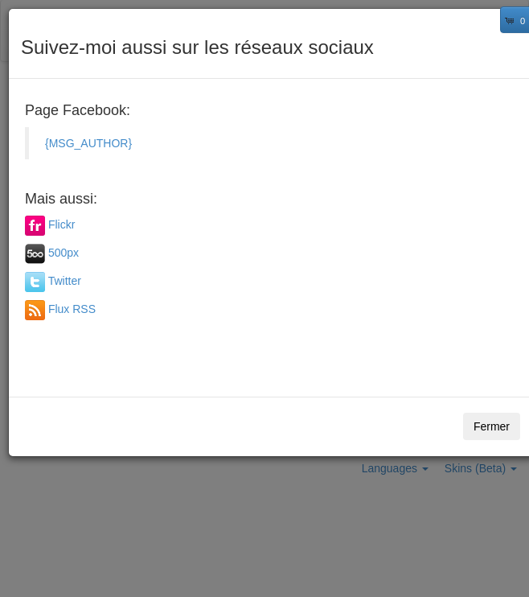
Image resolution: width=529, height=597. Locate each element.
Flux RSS (72, 309)
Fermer (492, 426)
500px (63, 252)
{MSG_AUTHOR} (88, 143)
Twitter (64, 280)
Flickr (61, 224)
